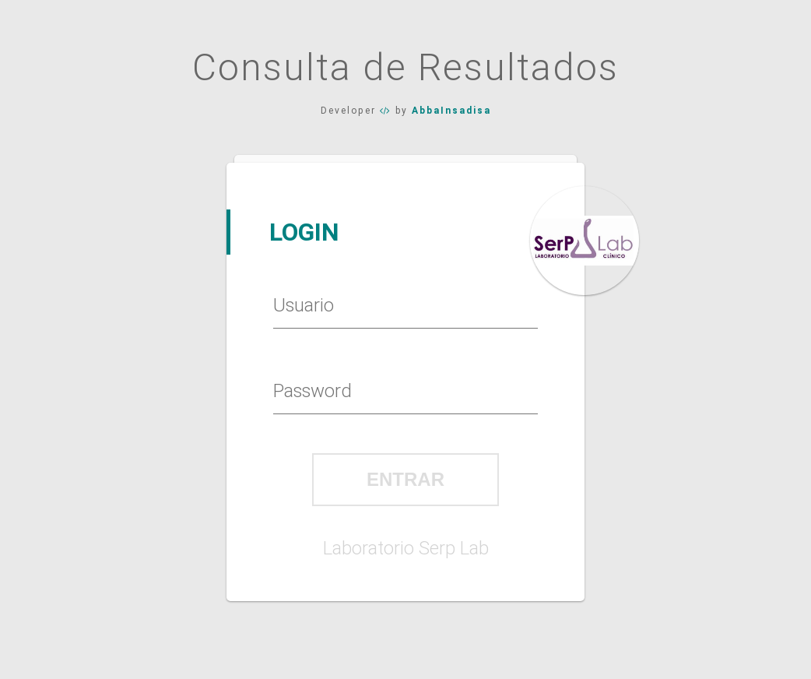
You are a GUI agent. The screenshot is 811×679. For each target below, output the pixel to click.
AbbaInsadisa (451, 110)
